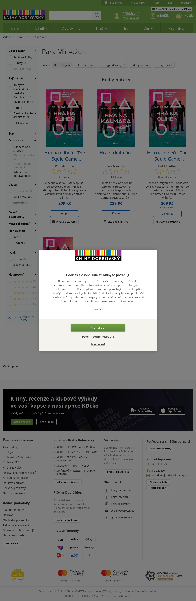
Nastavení (98, 344)
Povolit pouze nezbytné (98, 336)
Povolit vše (97, 328)
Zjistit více (98, 309)
